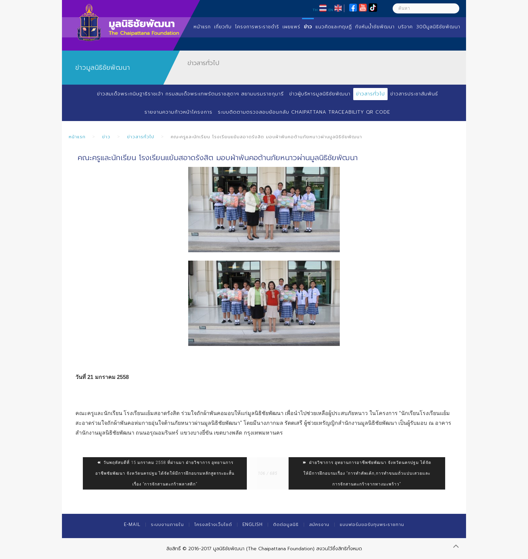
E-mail (132, 524)
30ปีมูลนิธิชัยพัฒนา (438, 26)
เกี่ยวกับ (223, 26)
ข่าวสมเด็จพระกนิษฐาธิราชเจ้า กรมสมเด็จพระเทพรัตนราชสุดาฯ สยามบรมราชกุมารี (190, 93)
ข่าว (308, 26)
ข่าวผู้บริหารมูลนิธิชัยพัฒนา (320, 93)
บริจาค (405, 26)
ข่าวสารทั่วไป (370, 93)
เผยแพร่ (291, 26)
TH (315, 9)
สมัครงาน (319, 524)
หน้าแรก (202, 26)
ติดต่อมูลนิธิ (286, 524)
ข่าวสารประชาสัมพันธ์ (414, 93)
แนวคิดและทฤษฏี (334, 26)
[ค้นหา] (426, 8)
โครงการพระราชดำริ (257, 26)
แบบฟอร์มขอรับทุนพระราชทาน (372, 524)
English (252, 524)
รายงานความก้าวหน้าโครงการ (178, 112)
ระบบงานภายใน (167, 524)
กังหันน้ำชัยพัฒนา (375, 26)
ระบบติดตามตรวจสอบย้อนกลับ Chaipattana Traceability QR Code (304, 112)
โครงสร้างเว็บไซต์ (213, 524)
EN (330, 9)
